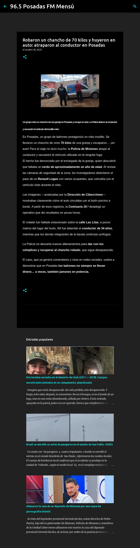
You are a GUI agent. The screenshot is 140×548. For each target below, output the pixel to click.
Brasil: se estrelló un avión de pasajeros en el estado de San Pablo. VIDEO (69, 444)
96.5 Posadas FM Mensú (42, 6)
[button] (25, 57)
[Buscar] (135, 6)
